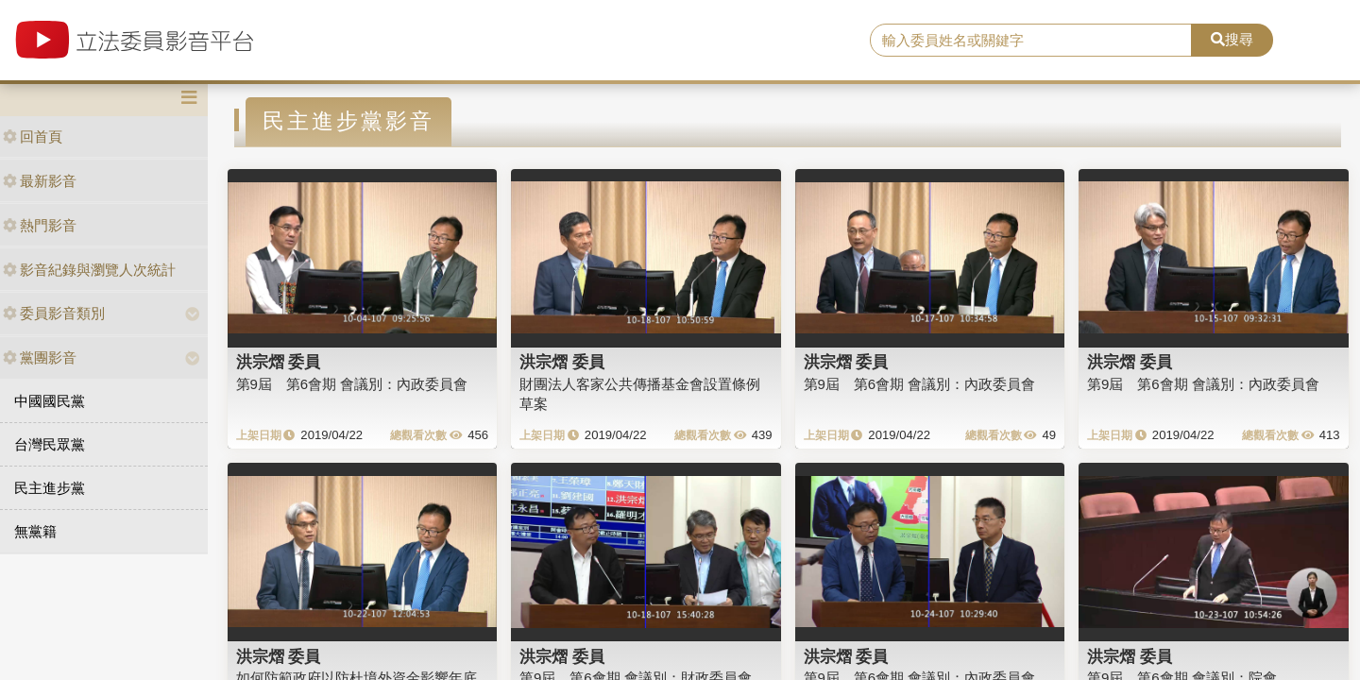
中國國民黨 (49, 401)
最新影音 (39, 181)
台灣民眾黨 (49, 444)
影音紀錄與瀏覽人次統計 (89, 270)
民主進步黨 (49, 488)
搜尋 (1232, 39)
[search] (1031, 41)
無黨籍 (35, 531)
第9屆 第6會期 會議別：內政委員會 (352, 384)
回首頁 (32, 136)
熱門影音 (39, 225)
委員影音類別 (54, 313)
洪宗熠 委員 (278, 361)
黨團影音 (39, 357)
